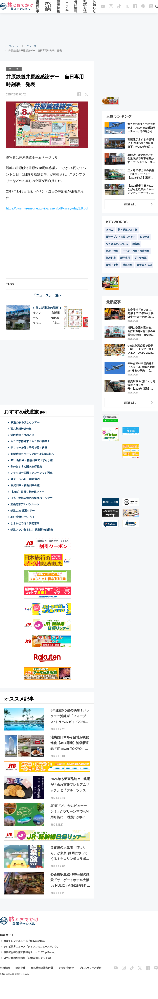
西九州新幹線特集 (20, 428)
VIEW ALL (130, 204)
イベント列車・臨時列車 (136, 250)
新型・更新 (112, 264)
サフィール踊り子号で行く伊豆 (28, 447)
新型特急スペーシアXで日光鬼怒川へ (32, 453)
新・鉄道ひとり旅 (127, 229)
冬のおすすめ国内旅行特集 (26, 466)
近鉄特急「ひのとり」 (23, 434)
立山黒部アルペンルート (24, 504)
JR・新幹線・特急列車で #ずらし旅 (31, 460)
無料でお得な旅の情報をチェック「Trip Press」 (30, 952)
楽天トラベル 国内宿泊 (25, 478)
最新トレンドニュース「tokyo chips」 (25, 940)
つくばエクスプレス (117, 243)
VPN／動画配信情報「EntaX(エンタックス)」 (28, 957)
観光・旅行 (112, 250)
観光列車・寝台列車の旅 (25, 485)
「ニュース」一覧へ (47, 295)
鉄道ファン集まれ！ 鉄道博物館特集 (31, 529)
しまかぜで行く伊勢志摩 (24, 523)
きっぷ (109, 229)
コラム (67, 7)
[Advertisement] (79, 28)
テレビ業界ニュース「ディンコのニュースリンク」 (31, 946)
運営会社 (20, 967)
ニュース (31, 46)
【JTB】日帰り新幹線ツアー (27, 491)
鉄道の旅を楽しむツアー (25, 422)
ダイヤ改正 (140, 257)
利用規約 (5, 967)
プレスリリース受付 (90, 967)
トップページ (11, 46)
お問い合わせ (66, 967)
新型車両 (125, 257)
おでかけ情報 (48, 7)
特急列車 (127, 264)
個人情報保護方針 (40, 967)
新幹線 (136, 243)
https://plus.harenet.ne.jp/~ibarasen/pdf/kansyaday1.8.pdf (47, 208)
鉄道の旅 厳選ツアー (22, 510)
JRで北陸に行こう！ (22, 516)
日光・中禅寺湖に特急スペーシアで (31, 497)
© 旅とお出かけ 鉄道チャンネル (14, 974)
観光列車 (111, 257)
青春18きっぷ (144, 264)
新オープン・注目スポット (120, 236)
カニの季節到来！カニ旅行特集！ (30, 441)
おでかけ (144, 236)
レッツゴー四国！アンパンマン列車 (31, 472)
